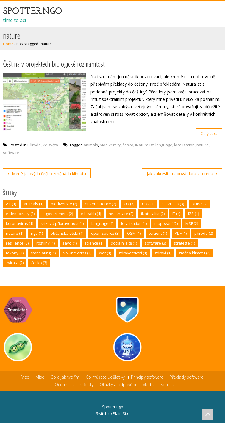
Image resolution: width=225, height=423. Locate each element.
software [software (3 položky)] (155, 243)
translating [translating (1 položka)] (43, 253)
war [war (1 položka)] (105, 253)
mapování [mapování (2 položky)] (166, 223)
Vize (25, 377)
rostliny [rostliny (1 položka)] (45, 243)
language (163, 145)
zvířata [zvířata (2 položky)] (15, 262)
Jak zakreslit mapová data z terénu (180, 173)
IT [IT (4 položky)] (176, 213)
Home (8, 43)
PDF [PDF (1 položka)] (181, 233)
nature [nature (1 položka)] (14, 233)
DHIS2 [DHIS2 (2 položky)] (199, 203)
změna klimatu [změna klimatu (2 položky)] (194, 253)
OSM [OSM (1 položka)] (134, 233)
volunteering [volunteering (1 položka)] (77, 253)
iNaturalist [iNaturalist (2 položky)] (153, 213)
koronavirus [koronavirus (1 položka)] (19, 223)
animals (91, 145)
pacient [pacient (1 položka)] (158, 233)
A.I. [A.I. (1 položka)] (11, 203)
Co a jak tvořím (65, 377)
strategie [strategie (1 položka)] (184, 243)
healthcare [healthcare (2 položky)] (121, 213)
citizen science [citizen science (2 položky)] (100, 203)
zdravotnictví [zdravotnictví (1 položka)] (133, 253)
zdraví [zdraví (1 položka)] (163, 253)
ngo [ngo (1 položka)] (37, 233)
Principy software (147, 377)
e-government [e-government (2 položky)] (57, 213)
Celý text (209, 133)
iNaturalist (144, 145)
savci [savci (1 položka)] (69, 243)
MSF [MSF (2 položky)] (191, 223)
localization (184, 145)
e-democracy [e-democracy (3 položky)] (20, 213)
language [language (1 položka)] (102, 223)
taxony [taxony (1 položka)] (15, 253)
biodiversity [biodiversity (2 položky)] (64, 203)
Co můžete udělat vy (105, 377)
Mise (39, 377)
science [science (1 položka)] (94, 243)
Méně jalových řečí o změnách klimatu (48, 173)
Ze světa (50, 145)
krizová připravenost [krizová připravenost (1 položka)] (62, 223)
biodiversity (110, 145)
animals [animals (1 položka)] (33, 203)
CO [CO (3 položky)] (129, 203)
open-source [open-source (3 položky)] (105, 233)
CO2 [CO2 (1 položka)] (148, 203)
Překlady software (187, 377)
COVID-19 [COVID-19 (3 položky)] (173, 203)
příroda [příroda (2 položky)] (203, 233)
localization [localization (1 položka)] (134, 223)
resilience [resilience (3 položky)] (17, 243)
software (11, 152)
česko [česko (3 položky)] (39, 262)
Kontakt (167, 384)
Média (148, 384)
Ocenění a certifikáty (74, 384)
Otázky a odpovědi (118, 384)
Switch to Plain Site (112, 413)
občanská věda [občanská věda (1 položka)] (67, 233)
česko (128, 145)
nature (202, 145)
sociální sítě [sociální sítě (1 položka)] (124, 243)
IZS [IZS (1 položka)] (193, 213)
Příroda (34, 145)
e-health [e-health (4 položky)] (91, 213)
